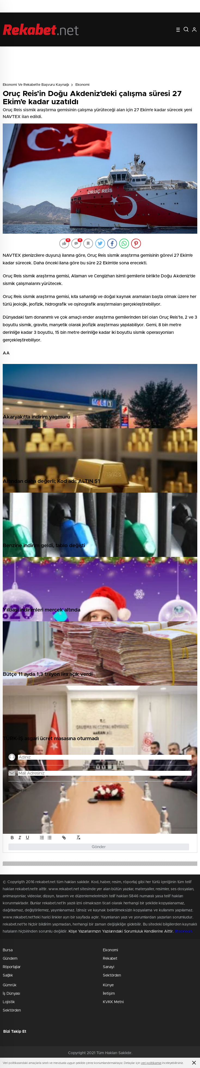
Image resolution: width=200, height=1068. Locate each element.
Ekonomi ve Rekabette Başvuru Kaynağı (36, 85)
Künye (108, 985)
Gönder (99, 847)
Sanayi (108, 967)
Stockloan (183, 931)
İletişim (109, 994)
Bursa (8, 950)
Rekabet (110, 959)
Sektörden (112, 975)
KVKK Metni (113, 1002)
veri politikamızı (151, 1062)
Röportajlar (12, 967)
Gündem (10, 959)
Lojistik (9, 1002)
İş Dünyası (11, 994)
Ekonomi (82, 85)
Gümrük (10, 985)
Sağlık (8, 975)
